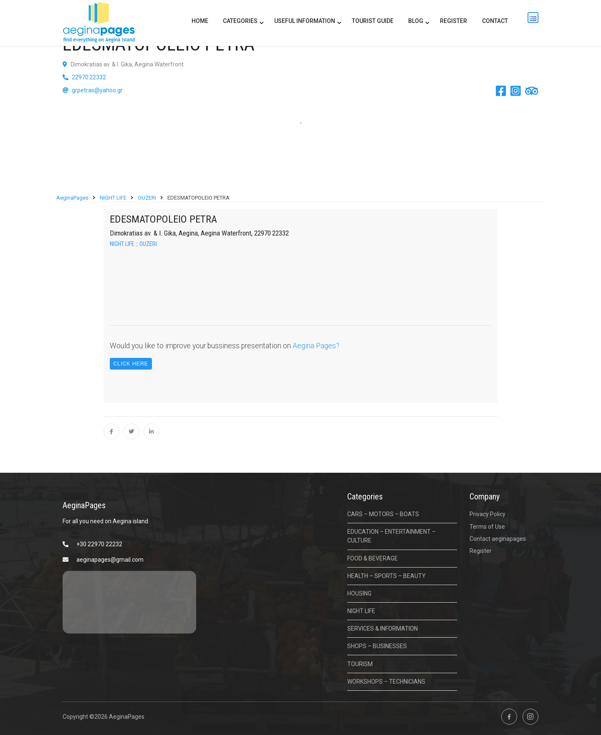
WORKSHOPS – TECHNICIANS (386, 681)
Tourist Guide (373, 21)
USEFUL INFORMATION (304, 21)
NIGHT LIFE (122, 244)
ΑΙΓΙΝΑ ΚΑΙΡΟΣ (129, 602)
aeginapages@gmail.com (110, 559)
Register (453, 21)
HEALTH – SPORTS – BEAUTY (386, 576)
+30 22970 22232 (99, 544)
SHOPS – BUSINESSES (377, 646)
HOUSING (359, 593)
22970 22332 (88, 77)
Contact (495, 21)
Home (200, 21)
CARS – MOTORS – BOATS (383, 514)
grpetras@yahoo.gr (97, 90)
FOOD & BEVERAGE (372, 558)
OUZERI (148, 244)
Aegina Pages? (316, 346)
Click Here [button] (131, 364)
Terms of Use (487, 526)
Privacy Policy (487, 514)
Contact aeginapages (498, 538)
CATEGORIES (240, 21)
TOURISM (360, 664)
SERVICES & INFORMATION (382, 628)
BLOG (415, 21)
